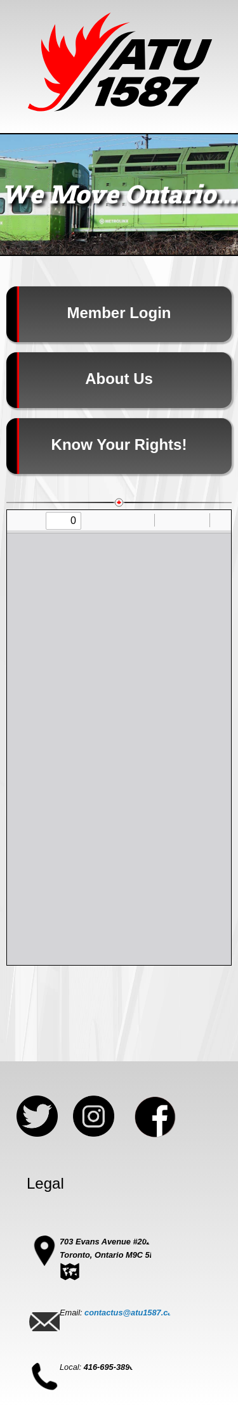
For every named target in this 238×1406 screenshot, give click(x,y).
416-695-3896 (109, 1367)
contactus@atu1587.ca (128, 1312)
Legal (45, 1183)
